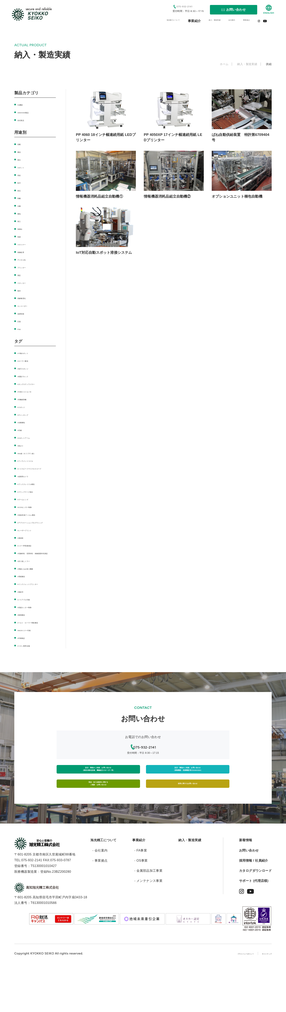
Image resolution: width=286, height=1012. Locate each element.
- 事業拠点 (99, 905)
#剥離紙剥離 (26, 399)
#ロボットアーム (29, 437)
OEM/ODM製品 (28, 112)
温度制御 (24, 313)
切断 (20, 144)
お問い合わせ (249, 895)
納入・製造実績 (189, 885)
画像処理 (24, 252)
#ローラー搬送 (28, 360)
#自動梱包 (24, 422)
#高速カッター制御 (31, 629)
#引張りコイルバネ (31, 391)
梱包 (20, 213)
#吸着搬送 (24, 637)
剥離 (20, 198)
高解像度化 (25, 298)
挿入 (20, 221)
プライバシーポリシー (228, 998)
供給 (20, 175)
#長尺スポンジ (28, 368)
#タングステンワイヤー (34, 383)
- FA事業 (140, 895)
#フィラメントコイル (33, 460)
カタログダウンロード (255, 915)
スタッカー (25, 282)
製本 (20, 290)
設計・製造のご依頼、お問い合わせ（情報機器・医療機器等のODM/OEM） (187, 802)
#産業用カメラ (28, 481)
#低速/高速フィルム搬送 (35, 520)
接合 (20, 159)
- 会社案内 (99, 895)
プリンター (25, 267)
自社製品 (24, 120)
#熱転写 (23, 614)
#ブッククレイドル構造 (34, 489)
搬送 (20, 151)
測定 (20, 275)
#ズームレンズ (28, 504)
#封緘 (21, 430)
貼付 (20, 182)
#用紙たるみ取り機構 (33, 585)
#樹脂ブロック (28, 376)
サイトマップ (262, 998)
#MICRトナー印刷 (30, 658)
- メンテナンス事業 (148, 925)
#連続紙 (23, 549)
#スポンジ (24, 406)
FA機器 (22, 104)
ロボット (24, 167)
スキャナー (25, 244)
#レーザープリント (31, 541)
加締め (22, 228)
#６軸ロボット (28, 353)
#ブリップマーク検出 (33, 497)
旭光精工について (103, 885)
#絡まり (23, 445)
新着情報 (245, 885)
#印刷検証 (24, 666)
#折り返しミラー (29, 578)
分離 (20, 205)
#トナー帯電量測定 (31, 556)
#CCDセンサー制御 (31, 512)
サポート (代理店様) (254, 925)
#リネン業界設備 (29, 674)
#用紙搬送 (24, 593)
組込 (20, 190)
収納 (20, 236)
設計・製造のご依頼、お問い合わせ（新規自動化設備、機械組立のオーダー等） (98, 802)
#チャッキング (28, 414)
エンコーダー (27, 305)
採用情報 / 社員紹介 (253, 905)
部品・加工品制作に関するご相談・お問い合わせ (98, 824)
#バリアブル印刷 (29, 622)
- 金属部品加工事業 (148, 915)
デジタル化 (25, 259)
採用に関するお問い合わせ (187, 824)
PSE (20, 329)
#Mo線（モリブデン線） (35, 453)
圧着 (20, 321)
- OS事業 (141, 905)
